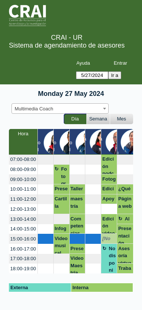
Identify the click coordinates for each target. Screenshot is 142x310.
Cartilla (61, 202)
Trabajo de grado (125, 269)
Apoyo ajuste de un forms (109, 200)
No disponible (112, 260)
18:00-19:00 (23, 268)
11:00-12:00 (23, 199)
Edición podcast (108, 165)
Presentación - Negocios (61, 190)
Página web (125, 202)
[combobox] (60, 108)
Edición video (108, 225)
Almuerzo (128, 220)
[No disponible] (108, 240)
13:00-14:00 (23, 219)
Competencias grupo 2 (76, 225)
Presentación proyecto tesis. (124, 235)
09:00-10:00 (23, 179)
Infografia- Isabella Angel (61, 230)
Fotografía (64, 175)
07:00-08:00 (23, 159)
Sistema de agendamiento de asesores (67, 45)
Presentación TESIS (76, 250)
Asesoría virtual (124, 255)
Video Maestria (76, 264)
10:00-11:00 (23, 189)
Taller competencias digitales (76, 190)
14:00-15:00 (23, 229)
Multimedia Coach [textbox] (34, 109)
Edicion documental (108, 190)
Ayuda (83, 63)
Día (75, 119)
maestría (76, 202)
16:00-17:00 (23, 249)
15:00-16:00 (23, 239)
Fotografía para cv (109, 180)
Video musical (61, 245)
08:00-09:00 (23, 169)
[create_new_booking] (45, 160)
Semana (98, 119)
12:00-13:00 (23, 209)
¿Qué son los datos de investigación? (124, 190)
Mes (121, 119)
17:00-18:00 (23, 258)
